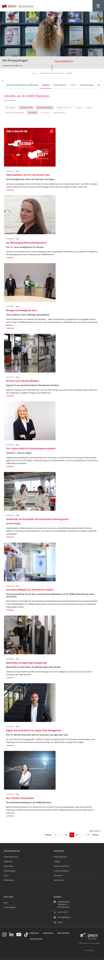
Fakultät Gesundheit (44, 107)
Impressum (34, 933)
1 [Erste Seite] (55, 835)
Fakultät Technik (26, 107)
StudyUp (57, 862)
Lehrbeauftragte (9, 871)
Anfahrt (60, 922)
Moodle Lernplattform (62, 866)
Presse (61, 85)
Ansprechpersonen (93, 85)
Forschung (45, 113)
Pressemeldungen (75, 85)
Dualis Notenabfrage (61, 871)
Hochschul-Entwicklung (15, 113)
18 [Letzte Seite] (88, 835)
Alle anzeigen (10, 107)
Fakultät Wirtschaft (64, 107)
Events (89, 107)
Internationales (59, 113)
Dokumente (58, 876)
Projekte (79, 107)
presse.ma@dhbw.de (64, 61)
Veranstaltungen (9, 907)
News (6, 903)
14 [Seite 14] (66, 835)
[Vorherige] (48, 835)
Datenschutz (48, 933)
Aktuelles (34, 85)
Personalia (32, 113)
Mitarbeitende (9, 880)
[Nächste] (95, 835)
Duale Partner (9, 866)
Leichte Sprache (36, 939)
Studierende (8, 862)
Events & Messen (48, 85)
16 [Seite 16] (77, 835)
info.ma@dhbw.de (63, 917)
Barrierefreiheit (63, 933)
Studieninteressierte (11, 857)
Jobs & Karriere (59, 880)
